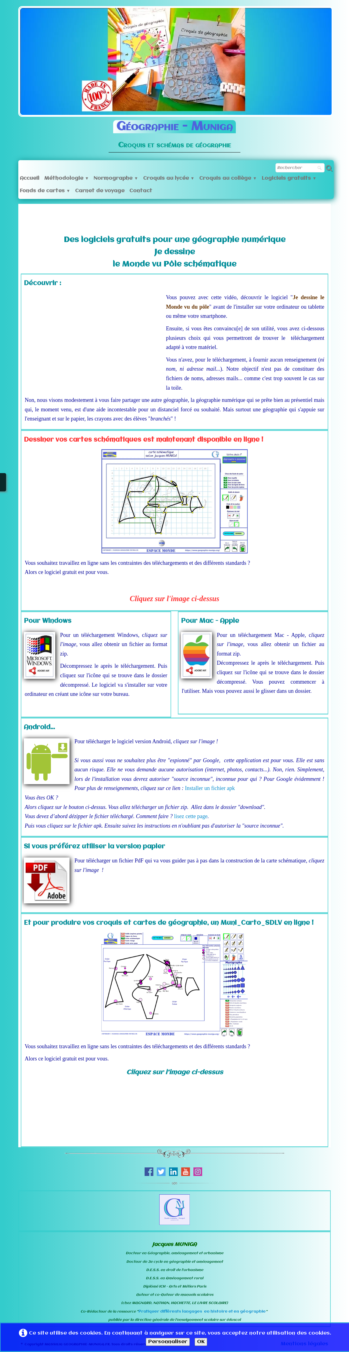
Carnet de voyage (99, 190)
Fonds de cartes (45, 190)
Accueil (29, 178)
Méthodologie (66, 178)
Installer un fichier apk (210, 788)
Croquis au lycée (168, 178)
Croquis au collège (228, 178)
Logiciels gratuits (289, 178)
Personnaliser (167, 1341)
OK (201, 1341)
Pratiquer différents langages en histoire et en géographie (202, 1311)
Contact (140, 190)
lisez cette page (190, 816)
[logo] (174, 132)
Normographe (116, 178)
